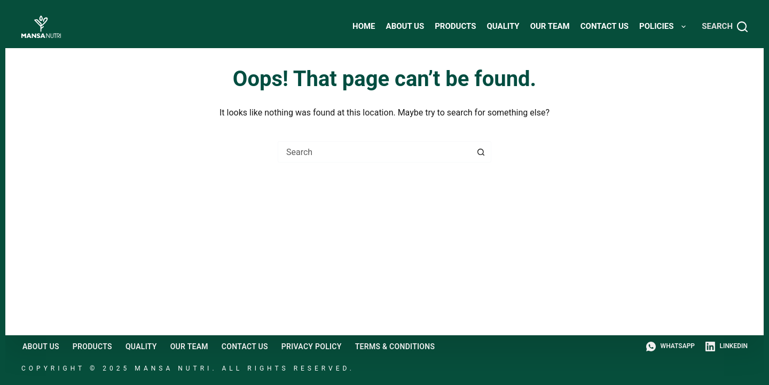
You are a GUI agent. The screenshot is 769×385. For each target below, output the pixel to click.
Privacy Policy (311, 346)
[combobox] (374, 152)
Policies (664, 26)
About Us (405, 26)
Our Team (550, 26)
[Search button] (480, 152)
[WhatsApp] (670, 346)
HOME (363, 26)
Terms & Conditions (395, 346)
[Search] (725, 26)
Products (455, 26)
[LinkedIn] (726, 346)
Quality (502, 26)
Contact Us (604, 26)
